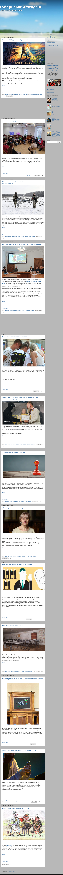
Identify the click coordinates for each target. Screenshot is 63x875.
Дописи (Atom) (12, 871)
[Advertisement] (31, 23)
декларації (18, 743)
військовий (7, 236)
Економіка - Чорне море (52, 37)
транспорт (32, 310)
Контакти (48, 90)
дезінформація (11, 801)
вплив (6, 94)
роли (26, 391)
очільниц (35, 160)
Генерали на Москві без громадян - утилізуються (15, 808)
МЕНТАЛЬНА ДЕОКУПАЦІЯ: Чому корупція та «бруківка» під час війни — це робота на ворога (56, 134)
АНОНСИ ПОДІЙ (50, 92)
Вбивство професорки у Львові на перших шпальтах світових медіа (20, 508)
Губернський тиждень (21, 7)
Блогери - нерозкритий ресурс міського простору (56, 119)
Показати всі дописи (30, 35)
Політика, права (50, 40)
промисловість (21, 236)
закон (21, 743)
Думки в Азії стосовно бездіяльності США (13, 452)
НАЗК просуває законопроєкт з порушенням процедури (17, 564)
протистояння (16, 444)
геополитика (10, 94)
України (3, 95)
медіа (20, 94)
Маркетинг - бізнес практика (52, 45)
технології (26, 236)
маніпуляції (19, 556)
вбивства (7, 556)
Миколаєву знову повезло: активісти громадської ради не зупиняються (21, 244)
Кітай (14, 501)
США (26, 501)
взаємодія (7, 391)
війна (6, 444)
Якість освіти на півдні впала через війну (13, 625)
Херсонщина (27, 671)
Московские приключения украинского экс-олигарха (55, 100)
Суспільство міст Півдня (52, 43)
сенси (37, 94)
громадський (18, 310)
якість (31, 671)
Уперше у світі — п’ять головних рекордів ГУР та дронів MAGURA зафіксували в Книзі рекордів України (20, 398)
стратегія (41, 94)
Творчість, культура (51, 42)
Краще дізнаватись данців (9, 121)
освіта (23, 671)
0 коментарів (5, 92)
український (33, 444)
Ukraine (33, 236)
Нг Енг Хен (17, 481)
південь (30, 94)
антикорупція (8, 743)
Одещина (19, 671)
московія (23, 556)
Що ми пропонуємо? (51, 89)
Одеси (27, 94)
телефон (21, 801)
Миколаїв (23, 94)
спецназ (28, 444)
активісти (7, 310)
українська (31, 175)
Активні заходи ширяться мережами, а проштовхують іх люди (19, 750)
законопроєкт (11, 618)
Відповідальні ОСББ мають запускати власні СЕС (56, 125)
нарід (24, 743)
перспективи (32, 862)
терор (31, 556)
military (30, 236)
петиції (27, 743)
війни (15, 391)
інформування (17, 618)
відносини (12, 391)
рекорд (21, 444)
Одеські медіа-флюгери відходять (56, 106)
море (12, 444)
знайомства (13, 175)
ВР (14, 743)
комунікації (16, 94)
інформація (23, 862)
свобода (34, 94)
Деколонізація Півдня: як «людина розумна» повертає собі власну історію (56, 113)
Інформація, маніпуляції (52, 39)
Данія (9, 175)
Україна (40, 862)
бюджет (11, 310)
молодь (22, 175)
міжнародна (17, 501)
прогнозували (9, 845)
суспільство (29, 391)
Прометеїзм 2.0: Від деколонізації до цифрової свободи (17, 40)
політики (27, 556)
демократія (18, 862)
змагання (14, 556)
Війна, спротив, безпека (51, 36)
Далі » (3, 85)
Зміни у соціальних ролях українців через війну (15, 336)
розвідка (24, 444)
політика (22, 501)
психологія (22, 391)
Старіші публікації (39, 869)
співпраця (26, 175)
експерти (23, 310)
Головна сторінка (18, 869)
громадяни (13, 862)
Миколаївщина (14, 671)
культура (27, 862)
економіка (15, 236)
